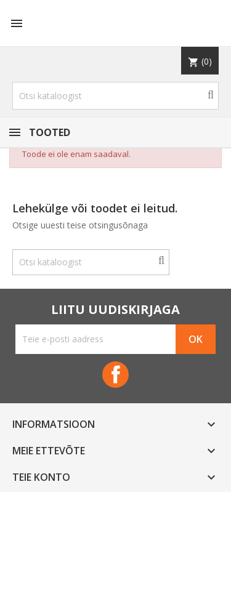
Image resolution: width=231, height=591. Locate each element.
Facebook (115, 374)
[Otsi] (115, 96)
